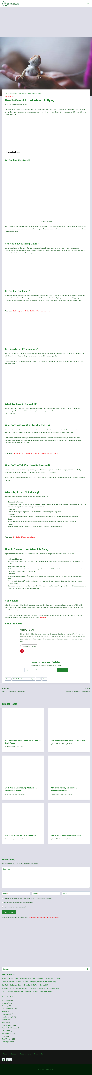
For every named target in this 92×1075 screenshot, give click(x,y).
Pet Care (5, 1031)
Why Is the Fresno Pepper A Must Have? (21, 835)
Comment (7, 869)
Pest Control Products (9, 1028)
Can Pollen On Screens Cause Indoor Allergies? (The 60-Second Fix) (25, 985)
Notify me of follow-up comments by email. (18, 903)
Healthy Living (7, 1017)
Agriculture (6, 1000)
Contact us (14, 1054)
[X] (7, 1059)
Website (65, 893)
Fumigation (6, 1014)
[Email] (46, 893)
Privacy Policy (39, 1054)
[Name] (16, 893)
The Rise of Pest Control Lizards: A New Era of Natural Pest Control (35, 453)
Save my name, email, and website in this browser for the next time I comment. (28, 898)
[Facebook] (3, 1059)
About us (6, 1054)
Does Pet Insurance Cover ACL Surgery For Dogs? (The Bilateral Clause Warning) (29, 982)
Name (5, 893)
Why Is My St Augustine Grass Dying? (66, 835)
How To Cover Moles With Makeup (23, 690)
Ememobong (10, 746)
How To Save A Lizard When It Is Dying (23, 679)
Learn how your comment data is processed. (44, 917)
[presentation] (23, 722)
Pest (3, 1022)
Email (35, 893)
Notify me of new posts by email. (15, 907)
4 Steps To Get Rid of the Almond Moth (69, 690)
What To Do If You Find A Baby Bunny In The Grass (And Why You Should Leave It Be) (30, 988)
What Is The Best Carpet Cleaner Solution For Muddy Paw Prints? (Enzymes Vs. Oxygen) (32, 978)
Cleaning (5, 1006)
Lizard (39, 679)
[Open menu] (88, 3)
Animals (5, 1003)
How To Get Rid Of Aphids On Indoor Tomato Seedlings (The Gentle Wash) (27, 992)
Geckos (8, 679)
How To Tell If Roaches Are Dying (24, 537)
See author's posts (29, 646)
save (44, 679)
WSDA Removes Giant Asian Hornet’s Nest (68, 740)
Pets (3, 1036)
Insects (4, 1020)
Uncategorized (7, 1042)
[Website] (76, 893)
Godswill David (11, 104)
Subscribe (62, 670)
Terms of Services (26, 1054)
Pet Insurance (7, 1033)
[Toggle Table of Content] (23, 152)
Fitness (4, 1011)
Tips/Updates (9, 96)
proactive (43, 618)
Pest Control (6, 1025)
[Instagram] (10, 1059)
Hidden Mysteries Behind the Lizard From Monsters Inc (31, 311)
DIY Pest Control (7, 1009)
